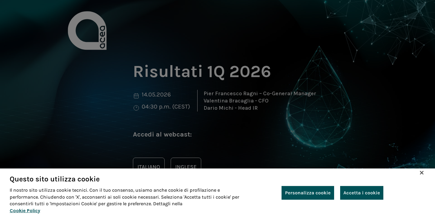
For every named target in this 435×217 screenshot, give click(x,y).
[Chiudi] (421, 172)
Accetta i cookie (361, 193)
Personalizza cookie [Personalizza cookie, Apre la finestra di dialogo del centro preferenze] (307, 193)
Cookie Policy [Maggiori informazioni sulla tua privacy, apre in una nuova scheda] (25, 210)
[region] (217, 192)
